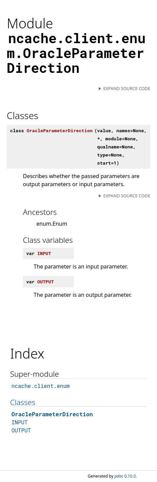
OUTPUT (21, 430)
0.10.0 (125, 476)
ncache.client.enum (40, 385)
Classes (22, 402)
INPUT (19, 422)
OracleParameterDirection (52, 414)
